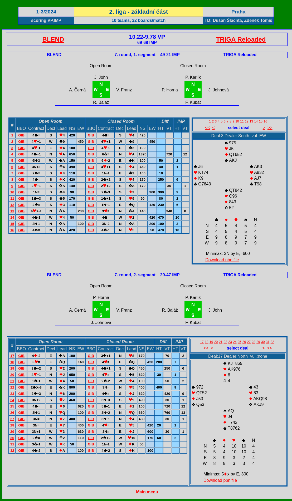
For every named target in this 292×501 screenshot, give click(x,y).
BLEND (53, 39)
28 (12, 425)
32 (12, 451)
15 (12, 224)
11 (12, 198)
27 (12, 419)
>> (269, 127)
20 (12, 375)
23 (12, 394)
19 (12, 368)
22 (12, 387)
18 (12, 362)
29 (12, 432)
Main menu (147, 492)
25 (12, 406)
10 (12, 192)
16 (12, 230)
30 (12, 438)
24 (12, 400)
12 (12, 205)
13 (12, 211)
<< (207, 127)
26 (12, 413)
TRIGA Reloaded (241, 39)
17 (12, 356)
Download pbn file (222, 260)
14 (12, 217)
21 (12, 381)
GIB (21, 135)
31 (12, 444)
